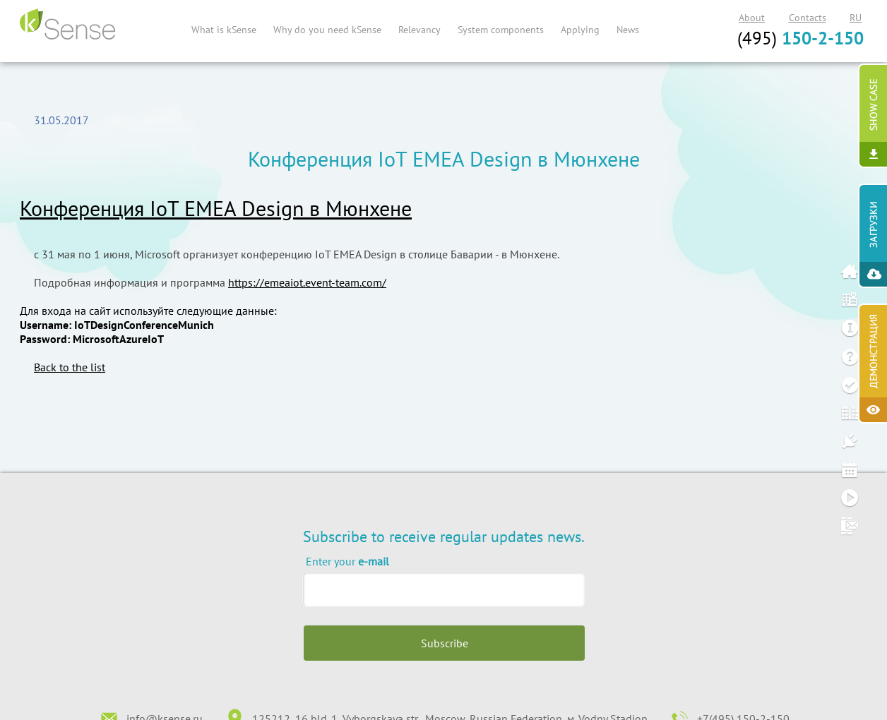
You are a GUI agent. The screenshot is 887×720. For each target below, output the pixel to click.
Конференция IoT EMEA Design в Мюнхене (216, 208)
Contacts (807, 18)
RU (856, 18)
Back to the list (69, 367)
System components (501, 29)
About (752, 18)
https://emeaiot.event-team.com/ (307, 282)
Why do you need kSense (327, 29)
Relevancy (419, 29)
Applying (580, 29)
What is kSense (223, 29)
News (628, 29)
